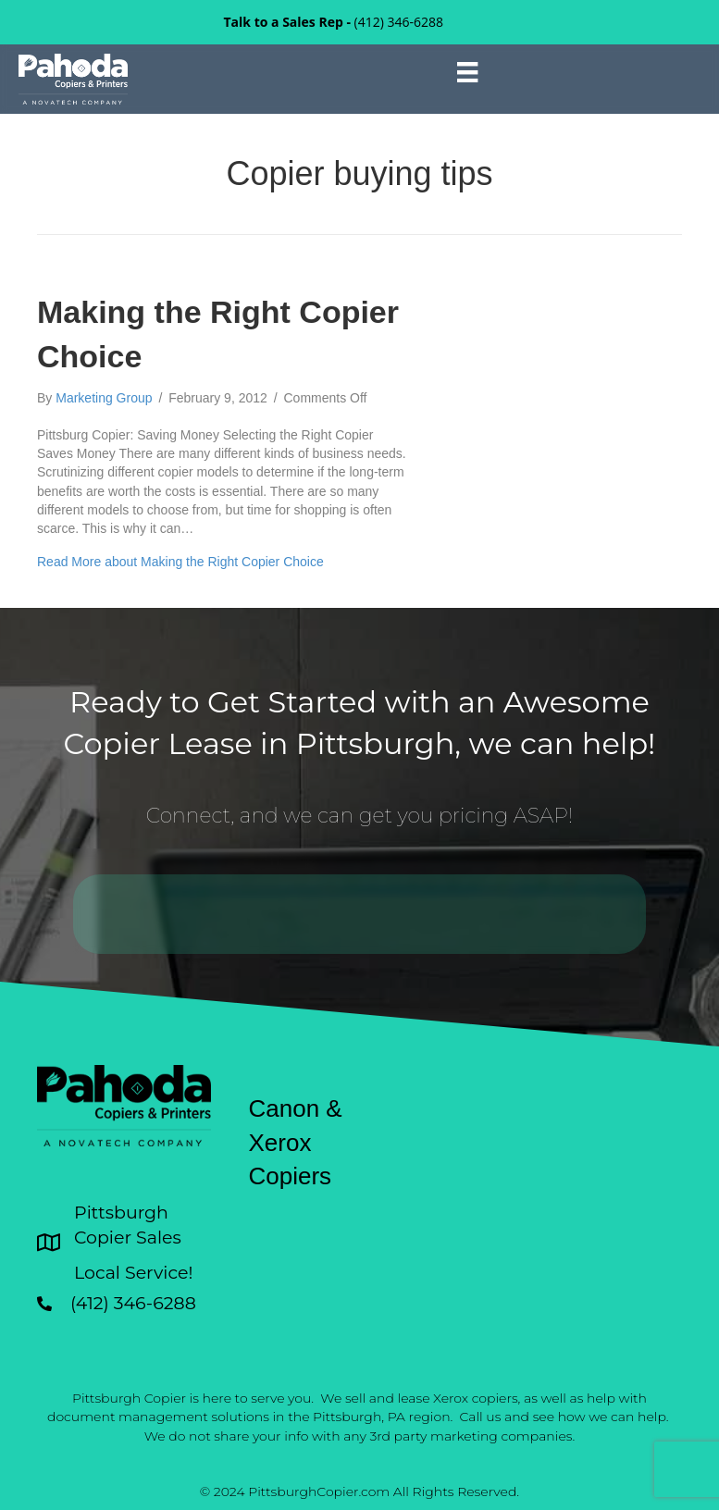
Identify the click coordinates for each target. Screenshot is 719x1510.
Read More (180, 561)
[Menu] (467, 72)
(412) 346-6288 (398, 22)
